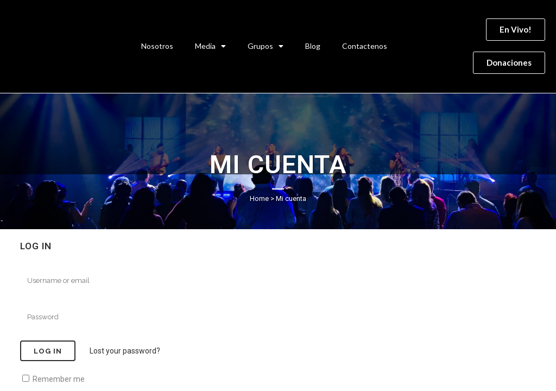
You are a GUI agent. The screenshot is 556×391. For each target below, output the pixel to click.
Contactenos (364, 46)
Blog (312, 46)
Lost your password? (125, 350)
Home (259, 198)
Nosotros (157, 46)
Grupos (265, 46)
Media (210, 46)
